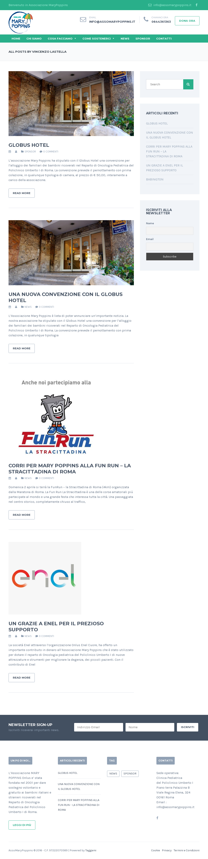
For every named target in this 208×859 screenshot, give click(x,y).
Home (16, 38)
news (28, 306)
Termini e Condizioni (186, 850)
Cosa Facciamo (60, 38)
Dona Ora (187, 20)
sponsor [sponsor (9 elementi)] (130, 773)
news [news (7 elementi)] (113, 773)
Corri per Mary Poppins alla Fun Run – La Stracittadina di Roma (70, 469)
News (125, 38)
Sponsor (142, 38)
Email (150, 239)
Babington (155, 179)
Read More (21, 193)
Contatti (164, 38)
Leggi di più (22, 825)
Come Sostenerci (96, 38)
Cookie (155, 850)
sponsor (30, 151)
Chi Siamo (34, 38)
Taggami (90, 850)
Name (150, 223)
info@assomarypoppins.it (169, 5)
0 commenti (50, 151)
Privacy (167, 850)
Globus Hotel (29, 145)
